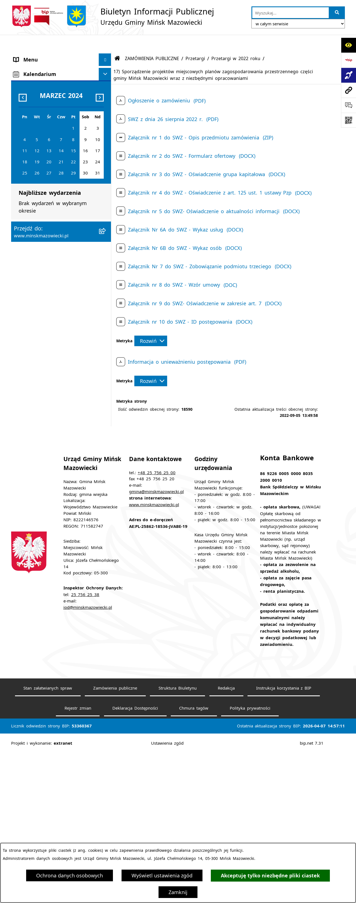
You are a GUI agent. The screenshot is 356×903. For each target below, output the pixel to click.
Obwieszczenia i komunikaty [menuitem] (48, 275)
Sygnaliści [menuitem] (25, 376)
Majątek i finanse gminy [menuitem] (43, 163)
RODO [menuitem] (21, 393)
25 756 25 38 (85, 744)
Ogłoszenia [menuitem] (27, 188)
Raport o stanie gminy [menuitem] (41, 338)
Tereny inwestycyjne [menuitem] (38, 363)
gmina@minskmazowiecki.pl (156, 641)
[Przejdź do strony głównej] (112, 16)
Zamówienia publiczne (115, 838)
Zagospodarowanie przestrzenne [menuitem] (52, 200)
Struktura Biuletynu (178, 838)
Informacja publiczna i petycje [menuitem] (50, 238)
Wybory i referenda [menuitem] (37, 288)
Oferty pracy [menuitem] (28, 225)
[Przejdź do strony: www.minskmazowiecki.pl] (348, 90)
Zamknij (178, 892)
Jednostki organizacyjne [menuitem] (42, 130)
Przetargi (195, 42)
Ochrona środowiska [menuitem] (38, 213)
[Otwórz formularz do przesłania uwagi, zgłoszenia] (348, 105)
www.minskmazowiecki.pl (154, 654)
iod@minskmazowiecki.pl (87, 757)
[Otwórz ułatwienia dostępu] (348, 45)
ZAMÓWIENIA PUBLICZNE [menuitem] (44, 175)
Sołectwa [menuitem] (24, 93)
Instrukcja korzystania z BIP (284, 838)
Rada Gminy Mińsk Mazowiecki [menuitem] (51, 80)
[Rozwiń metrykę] (150, 324)
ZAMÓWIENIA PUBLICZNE (152, 42)
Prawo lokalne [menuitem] (31, 118)
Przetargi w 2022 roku (235, 42)
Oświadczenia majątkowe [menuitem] (44, 263)
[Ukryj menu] (105, 43)
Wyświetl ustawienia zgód (162, 875)
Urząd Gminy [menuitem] (29, 105)
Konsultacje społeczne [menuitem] (40, 300)
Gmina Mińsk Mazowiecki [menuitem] (44, 55)
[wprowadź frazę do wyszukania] (290, 12)
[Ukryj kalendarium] (105, 408)
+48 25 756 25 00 (156, 622)
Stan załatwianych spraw (47, 838)
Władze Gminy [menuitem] (31, 68)
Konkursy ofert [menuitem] (31, 313)
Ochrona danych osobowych (69, 875)
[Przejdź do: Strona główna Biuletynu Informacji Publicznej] (117, 41)
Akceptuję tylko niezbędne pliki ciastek (270, 875)
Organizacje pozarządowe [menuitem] (44, 326)
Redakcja (226, 838)
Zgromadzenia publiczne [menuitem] (43, 351)
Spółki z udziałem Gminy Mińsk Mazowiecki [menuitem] (52, 147)
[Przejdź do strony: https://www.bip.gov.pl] (348, 60)
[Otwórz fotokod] (348, 120)
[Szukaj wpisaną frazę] (337, 12)
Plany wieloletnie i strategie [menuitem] (47, 250)
